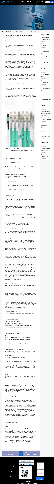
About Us (42, 2)
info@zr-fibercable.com (27, 461)
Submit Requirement (39, 479)
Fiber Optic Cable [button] (19, 1)
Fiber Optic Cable (13, 464)
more (49, 34)
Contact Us (38, 2)
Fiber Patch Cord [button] (30, 1)
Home (12, 1)
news (7, 31)
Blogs (11, 471)
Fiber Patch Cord (13, 466)
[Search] (47, 2)
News (11, 468)
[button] (3, 31)
